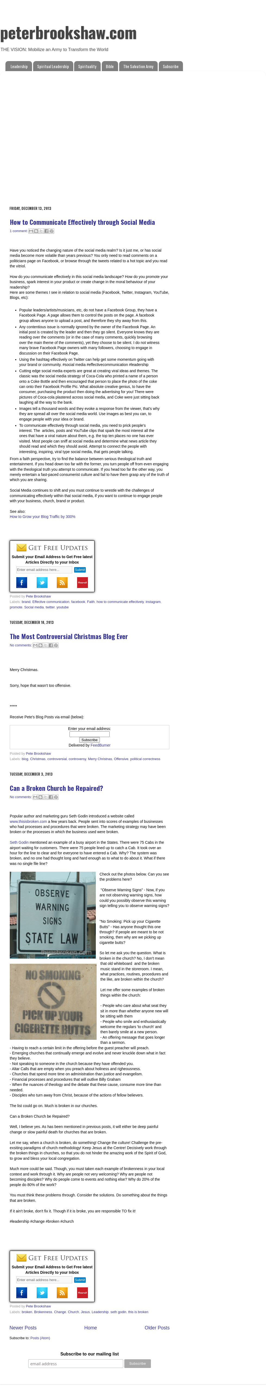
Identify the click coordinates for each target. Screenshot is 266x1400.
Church (73, 1312)
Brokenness (43, 1312)
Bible (110, 66)
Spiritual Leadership (53, 66)
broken (27, 1312)
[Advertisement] (60, 135)
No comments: (21, 645)
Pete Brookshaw (38, 596)
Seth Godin (19, 842)
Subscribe (171, 66)
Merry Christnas (100, 759)
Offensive (121, 759)
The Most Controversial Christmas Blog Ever (69, 636)
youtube (62, 607)
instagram (153, 602)
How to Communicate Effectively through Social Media (82, 222)
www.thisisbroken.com (28, 821)
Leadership (19, 66)
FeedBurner (100, 745)
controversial (57, 759)
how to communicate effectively (120, 602)
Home (90, 1328)
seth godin (118, 1312)
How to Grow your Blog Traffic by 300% (42, 516)
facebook (78, 602)
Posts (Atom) (40, 1338)
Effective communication (50, 602)
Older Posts (157, 1328)
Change (60, 1312)
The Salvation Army (138, 66)
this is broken (138, 1312)
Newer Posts (23, 1328)
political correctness (145, 759)
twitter (50, 607)
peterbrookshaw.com (68, 32)
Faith (91, 602)
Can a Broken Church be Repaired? (56, 788)
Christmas (38, 759)
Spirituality (87, 66)
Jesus (85, 1312)
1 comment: (19, 231)
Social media (34, 607)
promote (16, 607)
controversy (77, 759)
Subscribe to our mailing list (89, 1354)
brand (26, 602)
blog (25, 759)
